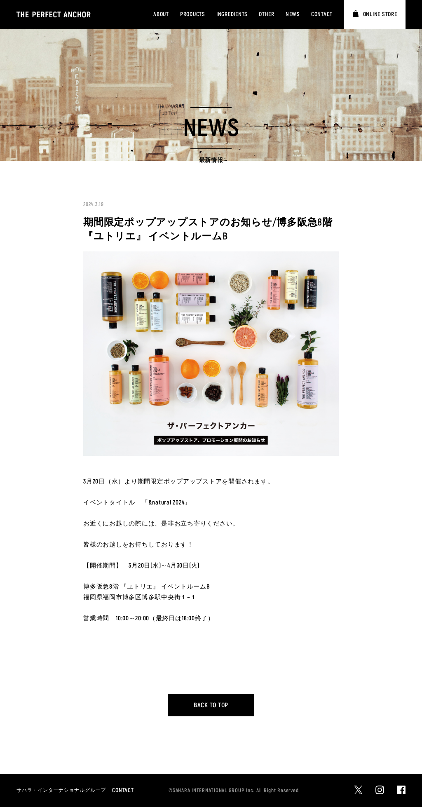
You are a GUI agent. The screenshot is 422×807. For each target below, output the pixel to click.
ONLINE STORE (380, 14)
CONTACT (322, 14)
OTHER (266, 14)
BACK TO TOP (211, 705)
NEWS (293, 14)
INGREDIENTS (232, 14)
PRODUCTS (192, 14)
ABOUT (161, 14)
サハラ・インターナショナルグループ (61, 790)
